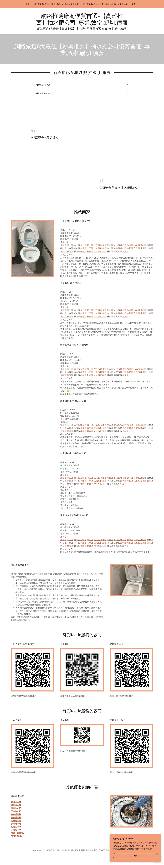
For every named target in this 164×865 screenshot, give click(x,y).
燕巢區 (143, 248)
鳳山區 (143, 245)
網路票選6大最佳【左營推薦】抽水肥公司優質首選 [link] (105, 4)
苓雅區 (103, 245)
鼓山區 (90, 245)
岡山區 (70, 245)
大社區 (97, 251)
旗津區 (130, 245)
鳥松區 (130, 248)
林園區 (70, 251)
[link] (81, 24)
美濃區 (83, 248)
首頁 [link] (28, 4)
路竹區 (123, 248)
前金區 (110, 245)
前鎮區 (117, 245)
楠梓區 (77, 245)
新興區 (125, 251)
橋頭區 (83, 251)
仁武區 (97, 248)
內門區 (90, 248)
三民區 (97, 245)
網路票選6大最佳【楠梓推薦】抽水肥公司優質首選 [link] (56, 4)
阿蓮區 (103, 248)
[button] (135, 4)
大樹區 (150, 248)
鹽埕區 (123, 245)
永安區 (136, 248)
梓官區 (90, 251)
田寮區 (103, 251)
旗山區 (63, 245)
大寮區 (63, 251)
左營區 (83, 245)
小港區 (137, 245)
